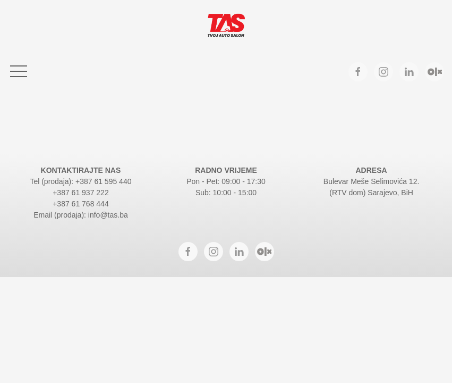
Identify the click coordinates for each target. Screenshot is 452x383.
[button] (18, 71)
